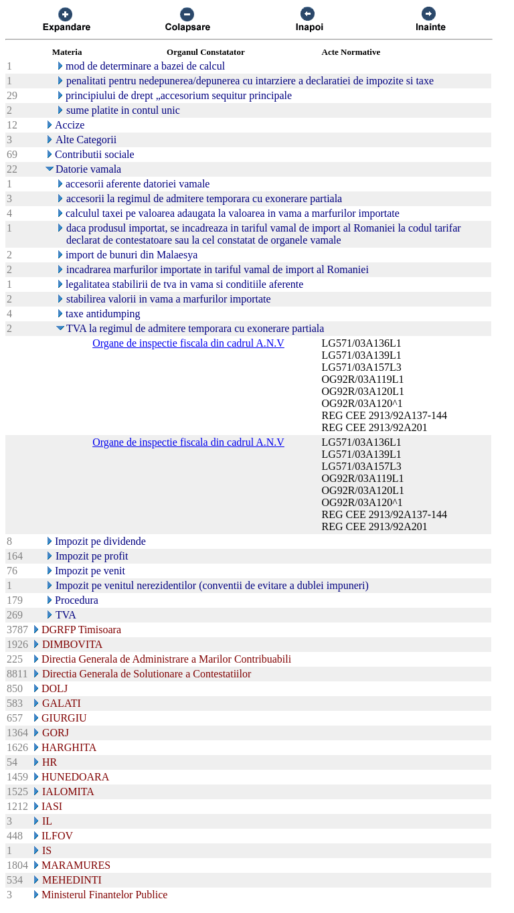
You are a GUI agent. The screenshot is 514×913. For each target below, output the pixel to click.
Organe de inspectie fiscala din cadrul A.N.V (188, 343)
